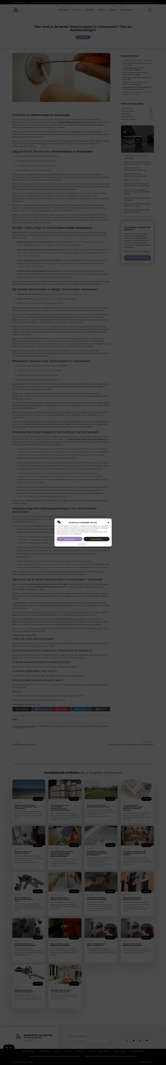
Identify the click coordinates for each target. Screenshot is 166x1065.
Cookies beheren (96, 539)
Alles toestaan (69, 539)
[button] (108, 522)
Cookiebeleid (82, 544)
